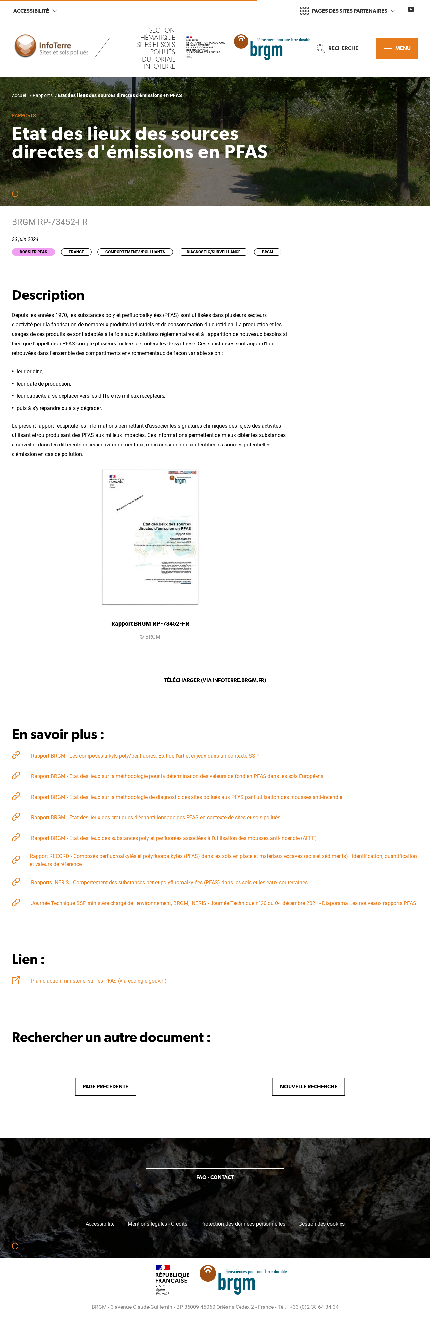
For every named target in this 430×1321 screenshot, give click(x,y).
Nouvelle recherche (309, 1086)
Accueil (19, 95)
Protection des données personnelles (242, 1224)
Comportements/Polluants (135, 252)
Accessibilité (35, 11)
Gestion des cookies (321, 1224)
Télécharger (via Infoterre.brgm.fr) (215, 680)
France (76, 252)
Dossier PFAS (33, 252)
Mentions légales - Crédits (157, 1224)
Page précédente (105, 1086)
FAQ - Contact (215, 1177)
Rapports (43, 95)
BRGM (267, 252)
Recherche (337, 48)
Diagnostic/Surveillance (213, 252)
